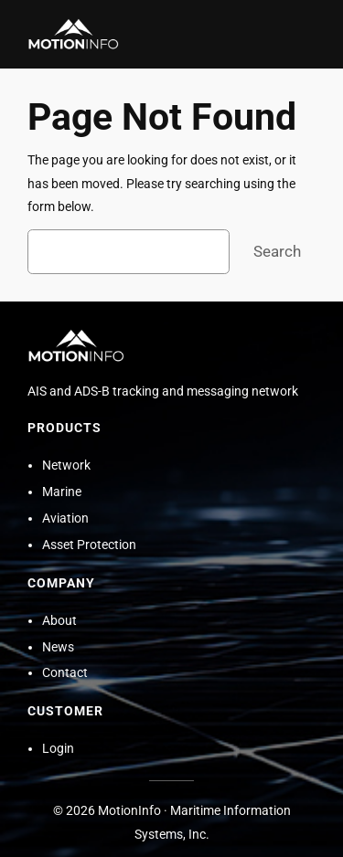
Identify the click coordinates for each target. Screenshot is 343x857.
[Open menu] (305, 35)
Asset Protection (89, 545)
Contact (65, 673)
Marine (61, 492)
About (59, 621)
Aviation (65, 518)
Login (58, 748)
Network (66, 465)
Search (277, 251)
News (58, 647)
